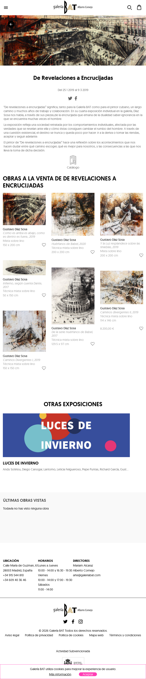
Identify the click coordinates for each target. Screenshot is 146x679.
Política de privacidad (39, 635)
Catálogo (73, 162)
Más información (60, 674)
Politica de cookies (71, 635)
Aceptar (88, 674)
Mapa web (96, 635)
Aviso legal (12, 635)
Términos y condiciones (125, 635)
